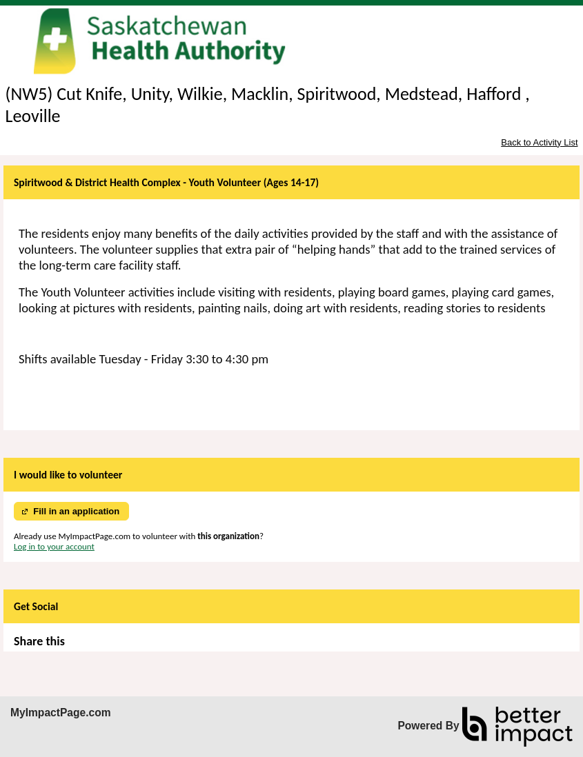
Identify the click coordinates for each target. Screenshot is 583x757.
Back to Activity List (539, 142)
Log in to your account (54, 546)
